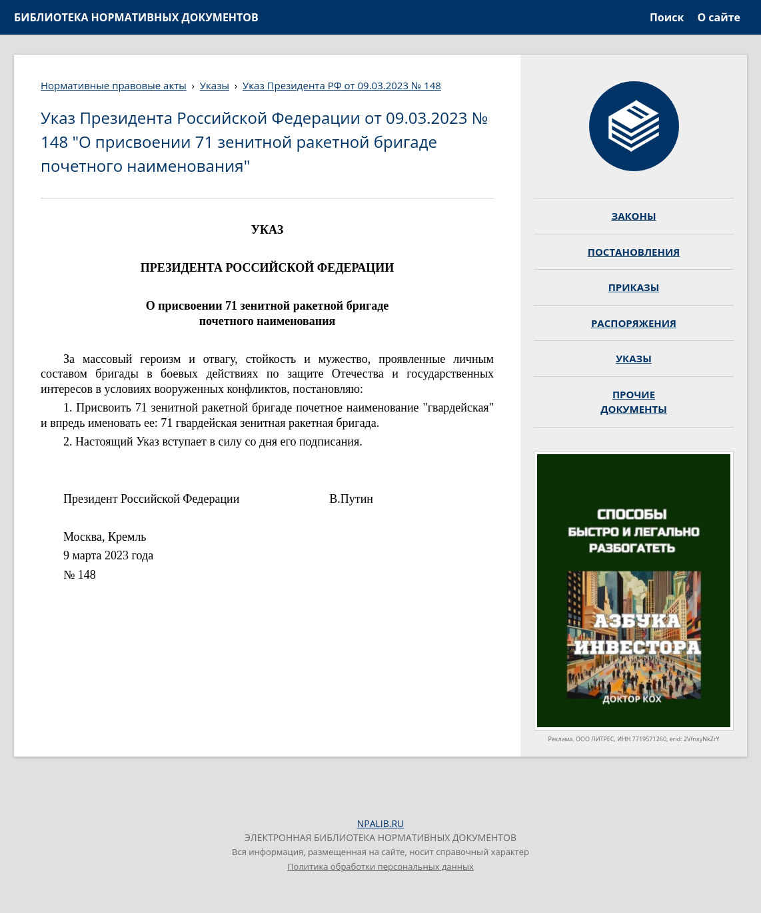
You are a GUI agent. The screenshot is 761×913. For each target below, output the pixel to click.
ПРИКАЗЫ (634, 287)
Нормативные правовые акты (114, 85)
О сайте (718, 17)
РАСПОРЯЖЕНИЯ (633, 323)
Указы (214, 85)
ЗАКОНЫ (633, 215)
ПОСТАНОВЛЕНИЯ (634, 251)
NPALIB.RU (380, 823)
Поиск (667, 17)
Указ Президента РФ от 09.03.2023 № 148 (342, 85)
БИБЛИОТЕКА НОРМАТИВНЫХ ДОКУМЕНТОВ (136, 17)
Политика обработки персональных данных (380, 866)
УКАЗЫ (634, 358)
